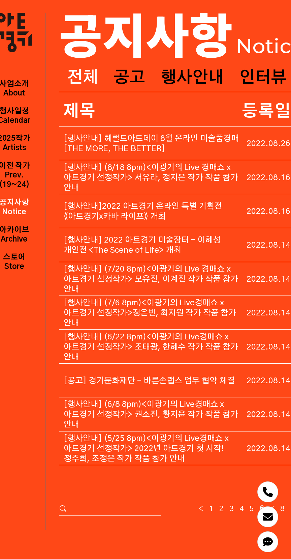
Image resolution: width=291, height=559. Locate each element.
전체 (82, 78)
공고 (129, 78)
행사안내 (192, 78)
